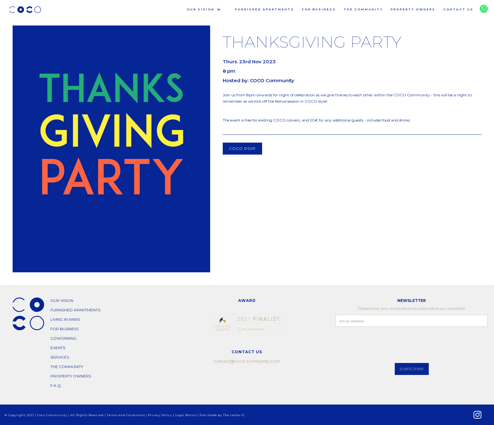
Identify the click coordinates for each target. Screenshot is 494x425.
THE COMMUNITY (363, 9)
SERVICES (59, 357)
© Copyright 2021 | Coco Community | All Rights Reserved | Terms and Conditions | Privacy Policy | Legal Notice (101, 415)
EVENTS (57, 347)
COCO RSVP (242, 148)
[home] (25, 9)
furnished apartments (264, 9)
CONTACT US (458, 9)
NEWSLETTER (411, 300)
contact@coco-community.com (247, 361)
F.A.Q (55, 385)
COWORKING (63, 338)
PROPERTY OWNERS (413, 9)
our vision (61, 300)
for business (319, 9)
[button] (200, 9)
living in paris (65, 319)
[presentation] (383, 345)
